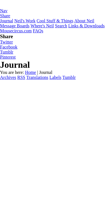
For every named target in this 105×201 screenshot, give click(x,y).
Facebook (8, 47)
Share (5, 15)
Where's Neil (42, 25)
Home (30, 72)
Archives (8, 77)
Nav (4, 10)
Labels (55, 77)
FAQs (38, 30)
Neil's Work (25, 20)
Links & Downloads (86, 25)
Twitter (6, 42)
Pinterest (8, 57)
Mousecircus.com (16, 30)
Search (61, 25)
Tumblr (6, 52)
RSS (21, 77)
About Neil (84, 20)
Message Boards (14, 25)
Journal (6, 20)
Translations (37, 77)
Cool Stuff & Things (55, 20)
